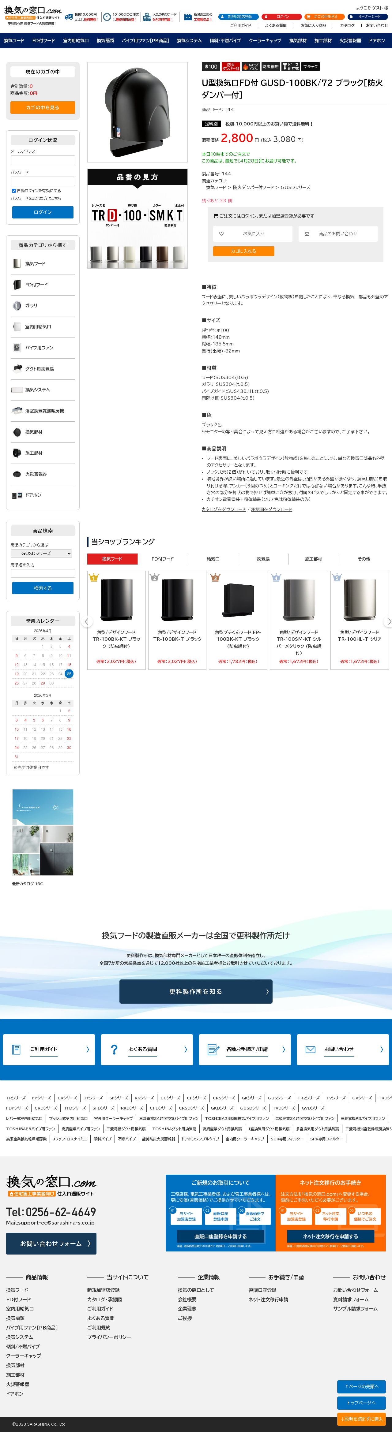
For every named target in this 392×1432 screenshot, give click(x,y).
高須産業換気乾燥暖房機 (26, 1139)
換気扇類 (105, 41)
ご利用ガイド (240, 25)
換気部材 (298, 41)
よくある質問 (276, 25)
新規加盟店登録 (236, 16)
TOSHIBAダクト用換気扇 (174, 1129)
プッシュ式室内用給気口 (68, 1118)
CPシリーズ (196, 1098)
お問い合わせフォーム (51, 1244)
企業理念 (187, 1308)
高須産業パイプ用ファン (81, 1129)
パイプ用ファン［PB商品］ (145, 41)
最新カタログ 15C (27, 884)
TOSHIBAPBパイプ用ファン (30, 1129)
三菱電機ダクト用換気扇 (126, 1129)
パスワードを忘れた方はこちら (36, 198)
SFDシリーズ (103, 1108)
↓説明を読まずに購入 (361, 1419)
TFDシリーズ (75, 1108)
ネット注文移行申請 (268, 1299)
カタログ (347, 25)
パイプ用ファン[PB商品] (32, 1327)
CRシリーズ (67, 1098)
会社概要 (187, 1299)
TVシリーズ (336, 1098)
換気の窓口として (196, 1290)
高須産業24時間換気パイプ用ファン (304, 1118)
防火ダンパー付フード (253, 187)
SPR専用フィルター (326, 1139)
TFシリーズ (93, 1098)
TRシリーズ (16, 1098)
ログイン (276, 17)
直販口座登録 (262, 1290)
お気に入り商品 (313, 25)
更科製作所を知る (196, 991)
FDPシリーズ (17, 1108)
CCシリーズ (170, 1098)
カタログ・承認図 (104, 1299)
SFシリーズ (118, 1098)
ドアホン (377, 41)
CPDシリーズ (161, 1108)
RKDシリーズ (132, 1108)
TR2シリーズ (308, 1098)
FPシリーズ (41, 1098)
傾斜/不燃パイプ (225, 41)
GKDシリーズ (222, 1108)
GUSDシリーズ (296, 187)
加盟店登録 (282, 216)
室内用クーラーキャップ (245, 1139)
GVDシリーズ (313, 1108)
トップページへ (361, 1402)
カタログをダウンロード (224, 509)
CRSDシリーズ (191, 1108)
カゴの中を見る (42, 107)
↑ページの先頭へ (362, 1386)
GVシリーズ (362, 1098)
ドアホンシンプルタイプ (200, 1139)
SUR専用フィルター (287, 1139)
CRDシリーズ (46, 1108)
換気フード (14, 41)
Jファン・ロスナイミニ (70, 1139)
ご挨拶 (185, 1318)
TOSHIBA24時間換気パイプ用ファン (237, 1118)
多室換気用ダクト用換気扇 (317, 1129)
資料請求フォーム (351, 1299)
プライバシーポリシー (109, 1337)
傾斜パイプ (102, 1139)
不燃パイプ (127, 1139)
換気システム (189, 41)
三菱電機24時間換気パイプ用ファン (168, 1118)
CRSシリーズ (224, 1098)
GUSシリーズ (279, 1098)
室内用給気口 (76, 41)
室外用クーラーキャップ (113, 1118)
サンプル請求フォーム (355, 1308)
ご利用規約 (98, 1327)
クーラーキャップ (265, 41)
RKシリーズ (144, 1098)
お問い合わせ (377, 25)
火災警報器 (350, 41)
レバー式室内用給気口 (24, 1118)
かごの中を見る (322, 16)
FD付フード (43, 41)
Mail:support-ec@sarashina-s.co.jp (50, 1223)
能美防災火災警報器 (158, 1139)
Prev (87, 622)
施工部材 (323, 41)
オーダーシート (365, 16)
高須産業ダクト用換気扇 (222, 1129)
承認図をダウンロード (271, 509)
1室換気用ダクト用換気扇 (269, 1129)
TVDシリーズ (284, 1108)
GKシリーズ (252, 1098)
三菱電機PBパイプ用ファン (363, 1118)
